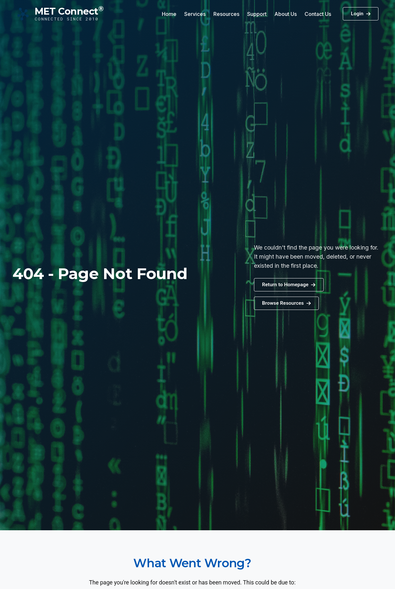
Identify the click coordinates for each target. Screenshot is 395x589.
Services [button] (195, 14)
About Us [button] (285, 14)
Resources (226, 14)
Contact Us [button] (318, 14)
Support (257, 14)
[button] (286, 303)
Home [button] (169, 14)
